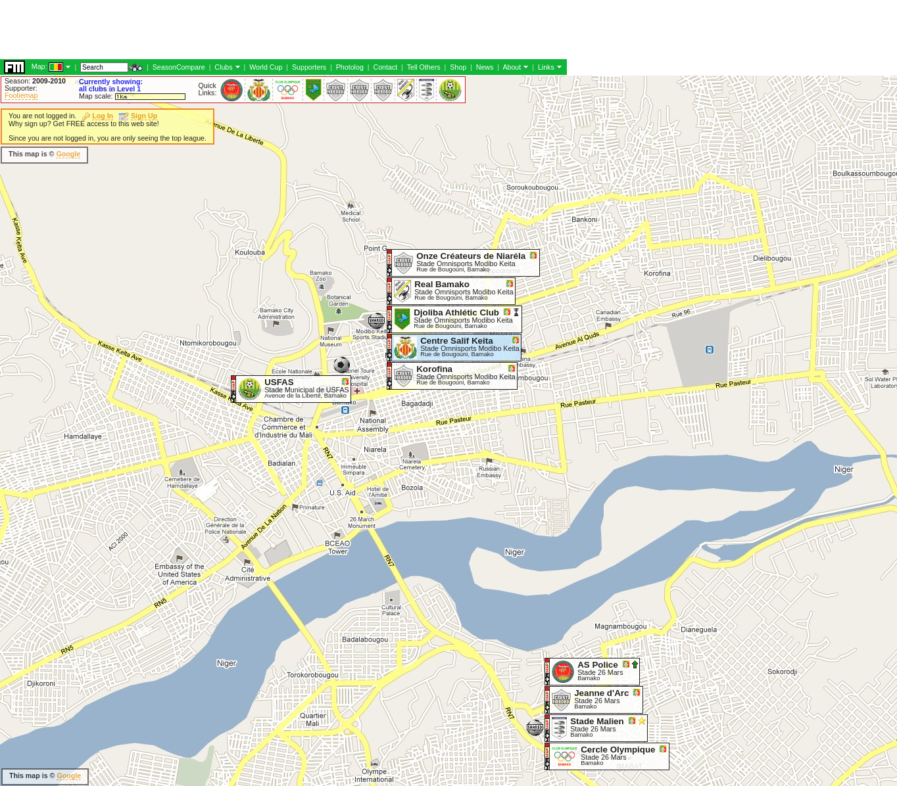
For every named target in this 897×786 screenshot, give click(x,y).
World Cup (265, 67)
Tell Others (424, 67)
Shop (458, 67)
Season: (35, 81)
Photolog (350, 67)
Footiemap (21, 95)
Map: (39, 66)
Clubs (223, 67)
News (485, 67)
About (511, 67)
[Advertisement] (239, 29)
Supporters (309, 67)
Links (546, 67)
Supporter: (21, 88)
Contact (385, 67)
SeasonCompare (179, 67)
